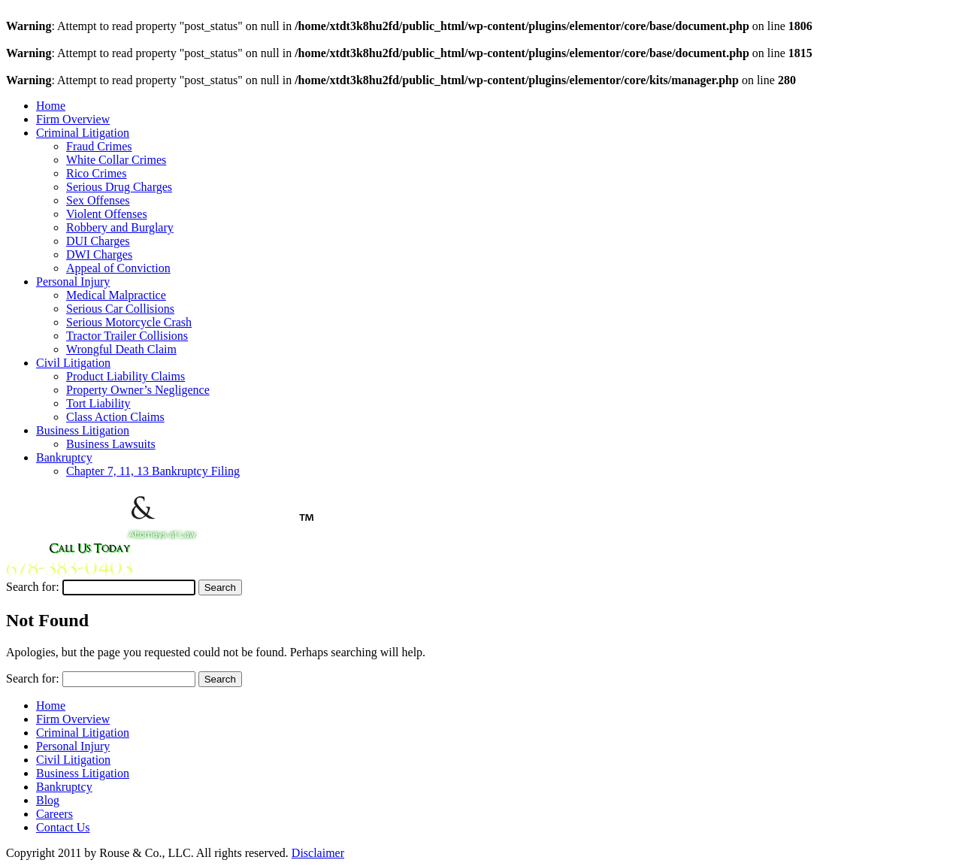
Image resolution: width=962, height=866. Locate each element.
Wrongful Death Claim (121, 349)
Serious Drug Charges (119, 186)
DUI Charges (98, 241)
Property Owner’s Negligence (138, 389)
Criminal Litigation (82, 132)
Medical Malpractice (116, 295)
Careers (54, 813)
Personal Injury (73, 281)
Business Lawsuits (111, 444)
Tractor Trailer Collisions (127, 335)
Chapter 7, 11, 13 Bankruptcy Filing (153, 471)
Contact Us (63, 827)
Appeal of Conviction (118, 268)
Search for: (32, 586)
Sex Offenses (98, 200)
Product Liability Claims (125, 376)
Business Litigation (82, 430)
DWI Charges (99, 254)
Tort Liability (98, 403)
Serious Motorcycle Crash (129, 322)
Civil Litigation (73, 362)
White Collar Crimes (116, 159)
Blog (47, 800)
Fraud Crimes (99, 146)
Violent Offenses (106, 213)
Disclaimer (318, 852)
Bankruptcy (64, 457)
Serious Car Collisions (120, 308)
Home (50, 105)
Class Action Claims (115, 416)
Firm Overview (73, 119)
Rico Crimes (96, 173)
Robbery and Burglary (120, 227)
